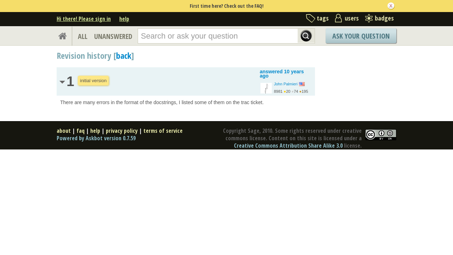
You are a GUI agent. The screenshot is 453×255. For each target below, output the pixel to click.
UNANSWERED (113, 36)
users (352, 18)
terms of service (163, 131)
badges (384, 18)
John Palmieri (286, 84)
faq (80, 131)
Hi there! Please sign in (84, 19)
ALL (82, 36)
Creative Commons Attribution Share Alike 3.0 (288, 145)
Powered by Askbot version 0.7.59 (96, 138)
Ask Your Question (361, 36)
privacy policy (122, 131)
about (64, 131)
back (123, 55)
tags (323, 18)
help (124, 19)
